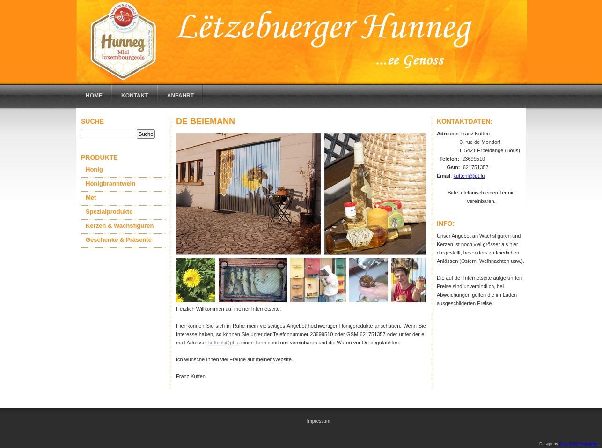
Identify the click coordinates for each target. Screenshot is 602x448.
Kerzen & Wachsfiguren (120, 225)
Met (91, 197)
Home (94, 95)
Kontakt (134, 95)
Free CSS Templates (578, 443)
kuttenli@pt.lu (469, 176)
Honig (94, 169)
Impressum (318, 421)
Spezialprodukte (109, 211)
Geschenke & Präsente (119, 239)
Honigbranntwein (110, 183)
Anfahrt (180, 95)
